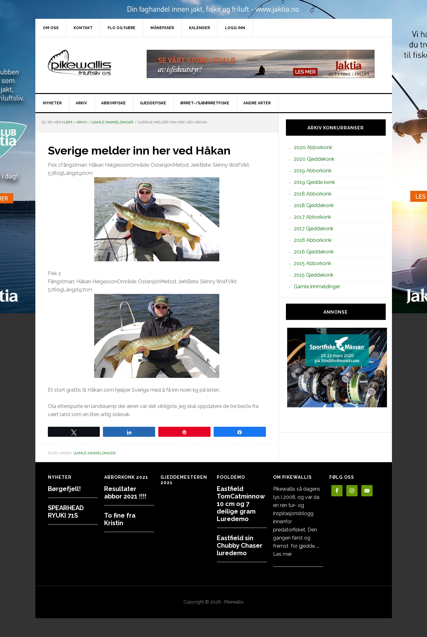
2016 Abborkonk (313, 240)
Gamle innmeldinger (95, 453)
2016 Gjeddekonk (314, 252)
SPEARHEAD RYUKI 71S (66, 511)
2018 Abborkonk (313, 194)
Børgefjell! (64, 489)
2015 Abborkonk (312, 263)
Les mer (282, 554)
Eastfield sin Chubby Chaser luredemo (239, 545)
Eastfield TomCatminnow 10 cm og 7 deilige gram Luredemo (241, 504)
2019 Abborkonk (313, 171)
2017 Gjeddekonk (313, 229)
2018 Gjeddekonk (314, 205)
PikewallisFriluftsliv (88, 64)
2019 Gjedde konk (314, 182)
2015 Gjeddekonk (313, 275)
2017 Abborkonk (312, 217)
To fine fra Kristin (119, 519)
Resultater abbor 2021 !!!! (125, 492)
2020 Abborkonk (313, 147)
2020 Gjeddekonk (314, 159)
